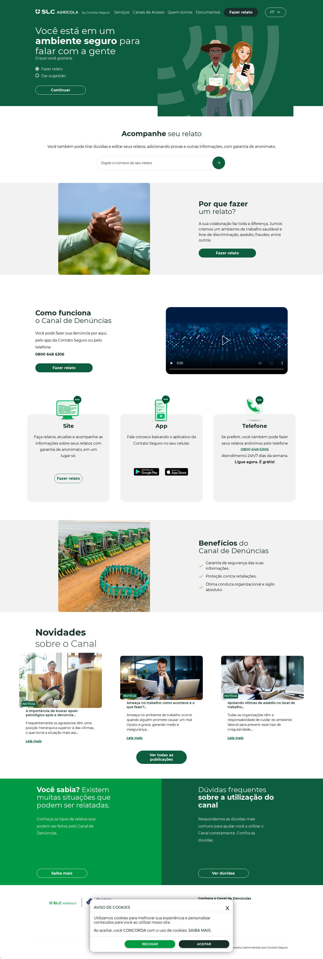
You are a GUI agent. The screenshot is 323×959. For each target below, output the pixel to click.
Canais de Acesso (148, 12)
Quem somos (180, 12)
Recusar (150, 944)
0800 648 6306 (49, 354)
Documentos (208, 12)
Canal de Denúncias (234, 898)
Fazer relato (52, 69)
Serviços (121, 12)
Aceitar (204, 944)
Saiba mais (199, 930)
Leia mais (34, 741)
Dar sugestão (53, 76)
